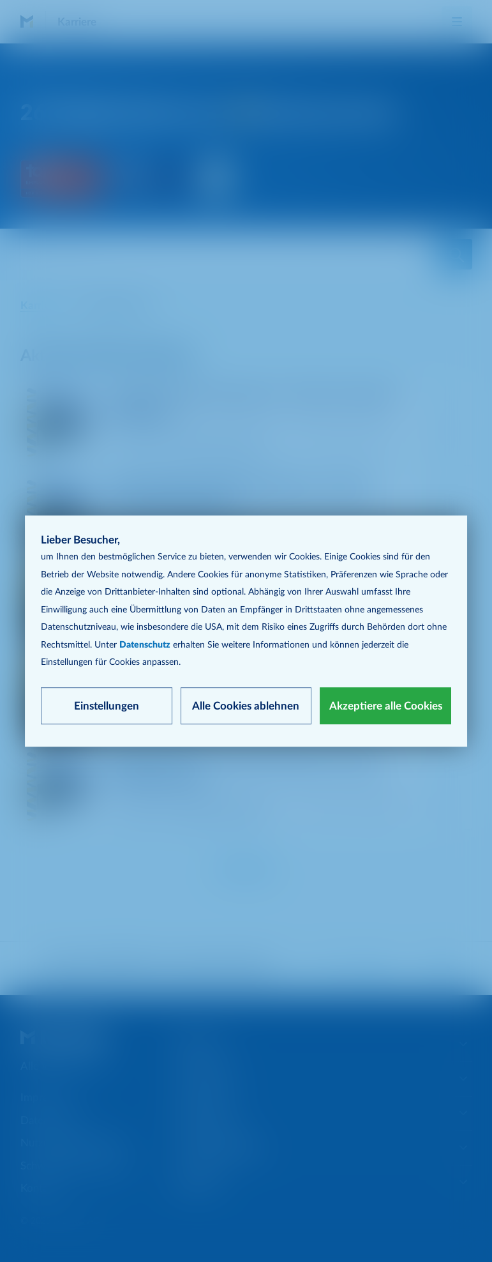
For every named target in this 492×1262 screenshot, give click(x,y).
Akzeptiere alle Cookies (385, 706)
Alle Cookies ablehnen (245, 706)
